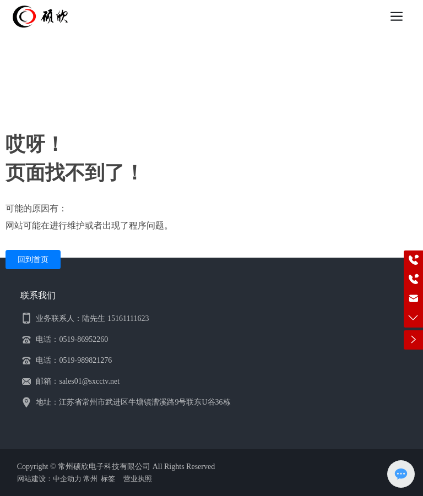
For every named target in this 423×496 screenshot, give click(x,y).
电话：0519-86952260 (72, 339)
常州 (90, 479)
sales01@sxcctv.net (89, 381)
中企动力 (67, 479)
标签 (108, 479)
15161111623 (128, 318)
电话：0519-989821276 (74, 360)
